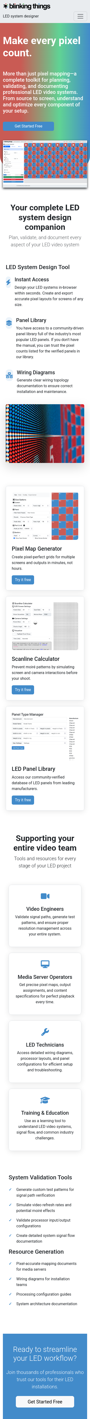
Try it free (23, 579)
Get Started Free (28, 126)
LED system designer (21, 16)
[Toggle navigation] (80, 16)
